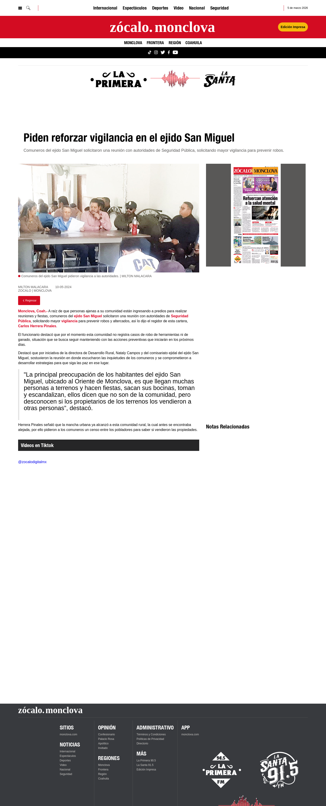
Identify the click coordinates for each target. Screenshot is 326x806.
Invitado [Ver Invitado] (103, 748)
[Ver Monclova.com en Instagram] (156, 53)
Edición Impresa (146, 769)
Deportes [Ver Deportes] (160, 8)
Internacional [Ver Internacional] (105, 8)
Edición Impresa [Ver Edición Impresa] (293, 27)
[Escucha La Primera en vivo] (217, 770)
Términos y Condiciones (151, 734)
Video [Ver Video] (179, 8)
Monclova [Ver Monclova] (133, 42)
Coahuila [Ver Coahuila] (193, 42)
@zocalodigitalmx (32, 462)
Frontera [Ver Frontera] (155, 42)
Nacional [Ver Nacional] (197, 8)
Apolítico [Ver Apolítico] (103, 743)
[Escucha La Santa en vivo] (279, 770)
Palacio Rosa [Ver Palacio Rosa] (106, 739)
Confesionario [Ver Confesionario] (106, 734)
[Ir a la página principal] (162, 27)
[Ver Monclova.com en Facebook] (169, 53)
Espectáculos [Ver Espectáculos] (135, 8)
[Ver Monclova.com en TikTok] (149, 53)
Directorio (142, 743)
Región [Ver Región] (175, 42)
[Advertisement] (256, 311)
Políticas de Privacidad (150, 739)
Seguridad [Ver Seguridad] (219, 8)
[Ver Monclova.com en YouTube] (175, 53)
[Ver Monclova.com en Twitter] (163, 53)
